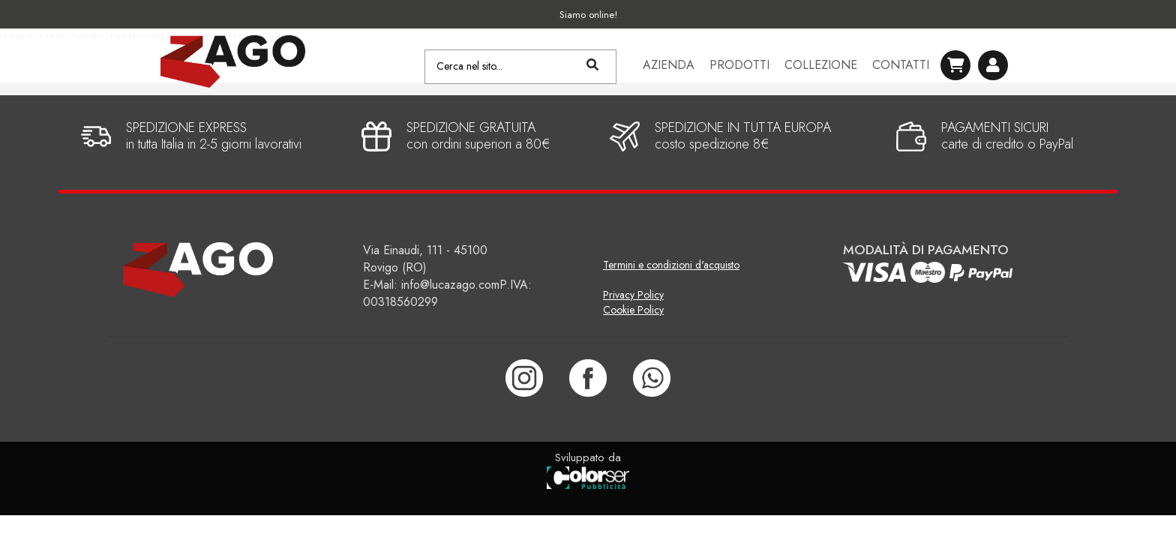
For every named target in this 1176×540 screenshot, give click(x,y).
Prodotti (740, 67)
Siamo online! (588, 15)
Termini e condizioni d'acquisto (671, 264)
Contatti (900, 67)
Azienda (668, 67)
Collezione (820, 67)
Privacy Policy (633, 294)
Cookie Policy (633, 309)
